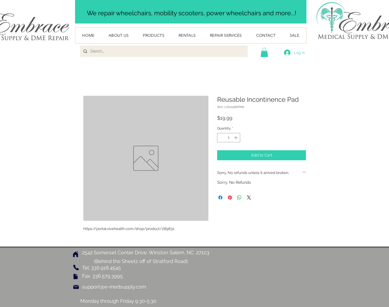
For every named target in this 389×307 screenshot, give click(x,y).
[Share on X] (249, 197)
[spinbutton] (228, 137)
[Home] (75, 254)
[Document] (75, 276)
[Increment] (236, 137)
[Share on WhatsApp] (239, 197)
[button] (264, 52)
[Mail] (76, 287)
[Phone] (76, 267)
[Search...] (163, 51)
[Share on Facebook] (220, 197)
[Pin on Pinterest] (230, 197)
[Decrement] (221, 137)
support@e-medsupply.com (114, 287)
